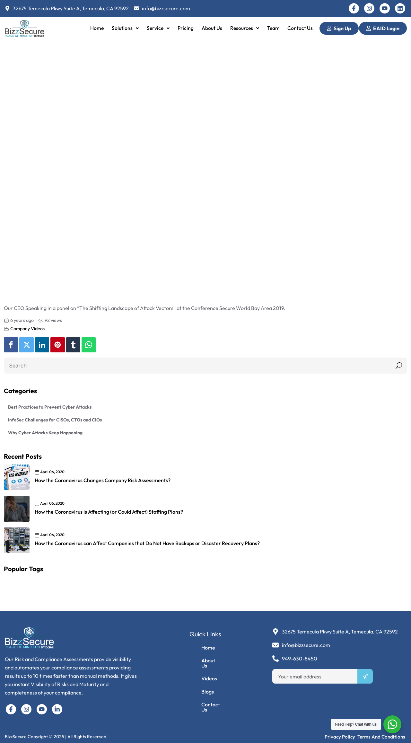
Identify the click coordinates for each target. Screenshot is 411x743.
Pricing (185, 28)
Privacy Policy (340, 733)
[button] (124, 28)
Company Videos (27, 329)
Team (274, 28)
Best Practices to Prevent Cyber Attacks (50, 407)
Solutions (124, 28)
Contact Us (301, 28)
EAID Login (382, 28)
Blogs (197, 693)
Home (96, 28)
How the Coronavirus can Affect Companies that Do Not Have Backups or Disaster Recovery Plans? (147, 543)
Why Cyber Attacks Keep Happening (45, 433)
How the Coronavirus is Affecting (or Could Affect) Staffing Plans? (109, 512)
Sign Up (339, 28)
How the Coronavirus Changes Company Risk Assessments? (103, 480)
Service (157, 28)
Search (397, 366)
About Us (211, 28)
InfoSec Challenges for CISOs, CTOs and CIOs (55, 420)
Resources (245, 28)
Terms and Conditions (382, 733)
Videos (198, 678)
